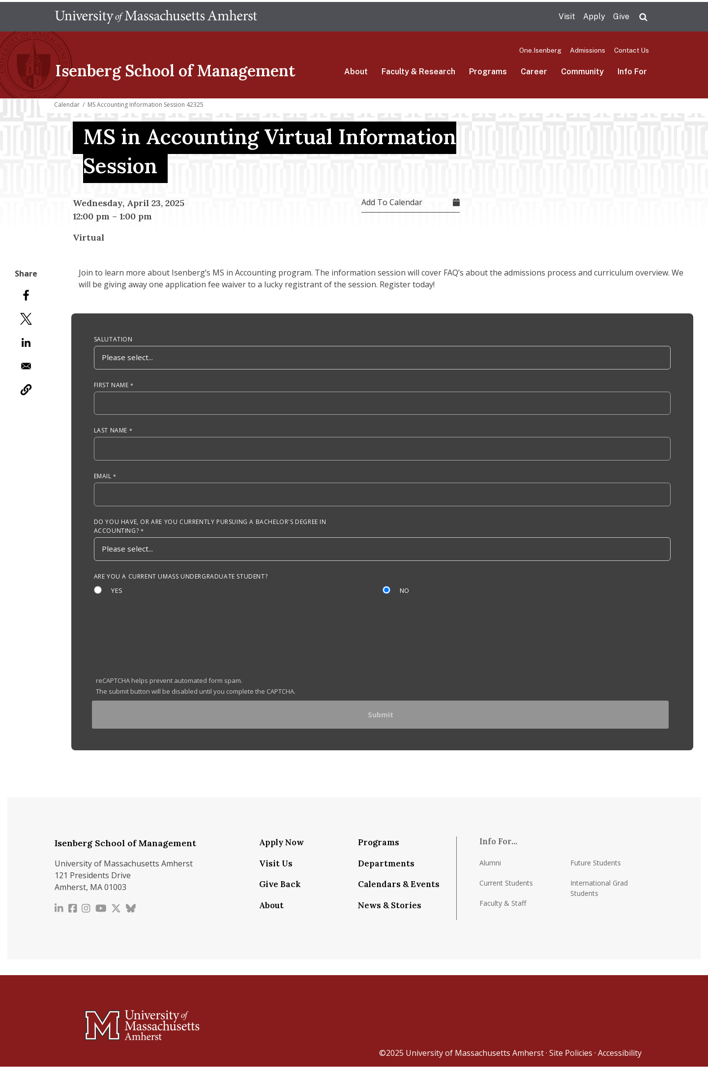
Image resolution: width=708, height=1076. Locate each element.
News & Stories (389, 914)
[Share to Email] (26, 366)
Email (103, 481)
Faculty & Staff (502, 912)
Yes (117, 597)
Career (534, 71)
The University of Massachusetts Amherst (156, 16)
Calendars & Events (399, 893)
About (356, 71)
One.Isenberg (540, 50)
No (405, 597)
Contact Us (631, 50)
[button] (26, 390)
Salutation (113, 341)
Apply (594, 16)
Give (621, 16)
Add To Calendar (391, 202)
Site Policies (570, 1062)
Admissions (587, 50)
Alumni (490, 871)
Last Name (110, 434)
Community (582, 71)
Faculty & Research (418, 71)
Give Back (279, 893)
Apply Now (281, 851)
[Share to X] (26, 319)
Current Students (506, 891)
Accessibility (620, 1062)
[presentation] (170, 648)
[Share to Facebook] (26, 295)
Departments (386, 872)
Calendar (67, 104)
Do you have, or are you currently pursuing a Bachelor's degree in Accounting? (210, 532)
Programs (488, 71)
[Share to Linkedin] (26, 342)
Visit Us (276, 872)
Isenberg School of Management (175, 71)
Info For (632, 71)
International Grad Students (599, 897)
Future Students (595, 871)
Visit (567, 16)
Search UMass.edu (643, 17)
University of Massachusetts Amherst (475, 1062)
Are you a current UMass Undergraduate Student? (181, 583)
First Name (111, 387)
